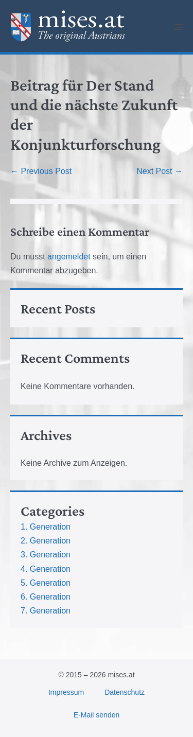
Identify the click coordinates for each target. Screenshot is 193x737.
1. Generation (46, 526)
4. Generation (46, 569)
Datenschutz (124, 692)
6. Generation (46, 596)
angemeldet (69, 256)
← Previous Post (41, 171)
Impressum (66, 692)
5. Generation (46, 582)
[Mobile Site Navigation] (178, 27)
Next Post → (159, 171)
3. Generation (46, 554)
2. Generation (46, 540)
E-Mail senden (97, 715)
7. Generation (46, 610)
